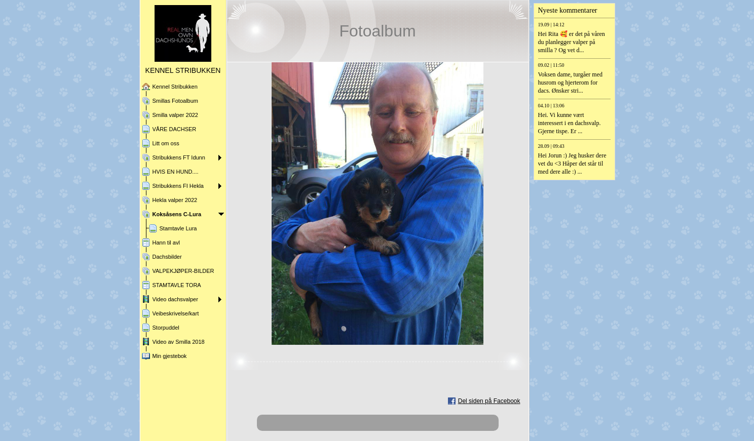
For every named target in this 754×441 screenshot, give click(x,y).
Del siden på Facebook (489, 401)
